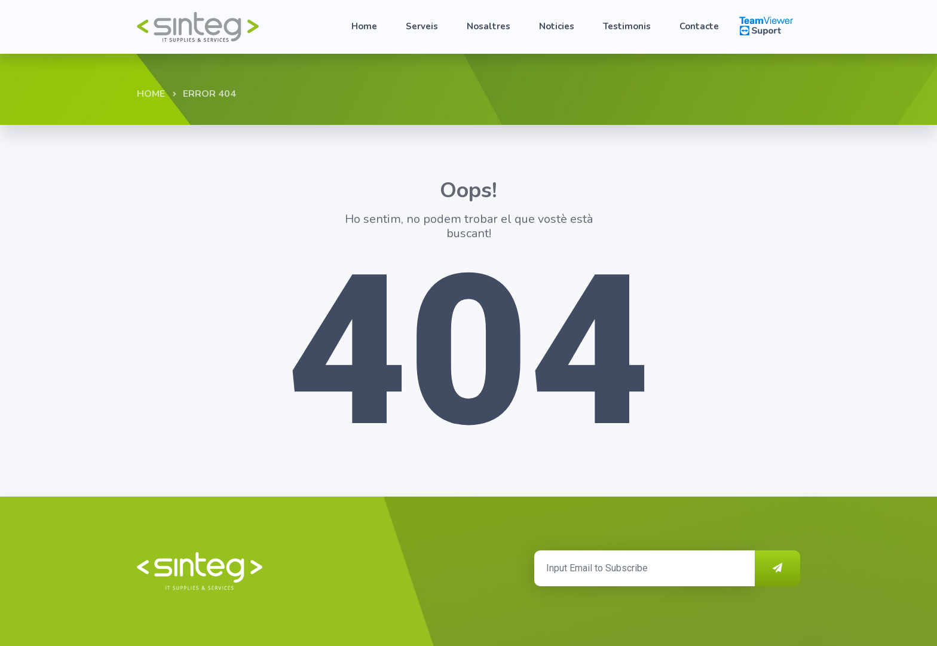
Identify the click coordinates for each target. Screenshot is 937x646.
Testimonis (627, 26)
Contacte (699, 26)
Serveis (422, 26)
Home (364, 26)
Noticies (556, 26)
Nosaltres (488, 26)
